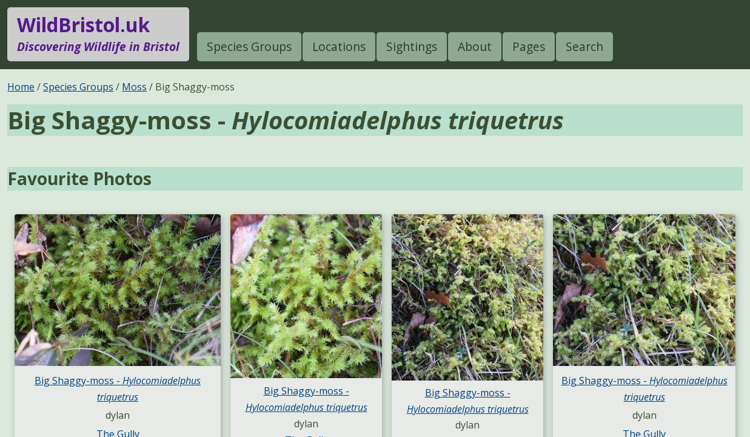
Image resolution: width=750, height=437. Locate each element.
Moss (134, 86)
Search (584, 46)
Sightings (411, 46)
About (475, 46)
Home (21, 86)
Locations (339, 46)
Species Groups (249, 46)
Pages (528, 46)
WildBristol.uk (98, 34)
